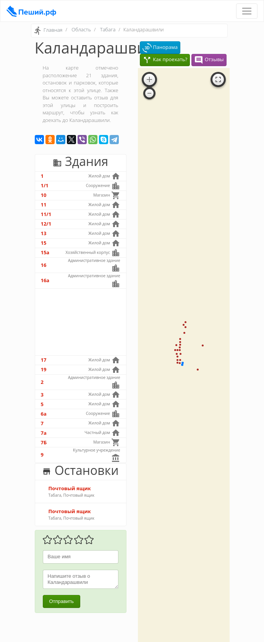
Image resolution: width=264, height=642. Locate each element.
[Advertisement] (80, 322)
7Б (44, 442)
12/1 (46, 223)
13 (44, 233)
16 (44, 265)
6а (44, 413)
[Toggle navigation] (247, 11)
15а (45, 252)
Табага (107, 29)
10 (44, 195)
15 (44, 242)
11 (44, 204)
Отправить (61, 601)
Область (81, 29)
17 (44, 359)
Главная (53, 30)
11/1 (46, 214)
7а (44, 432)
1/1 (45, 185)
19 (44, 369)
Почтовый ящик (70, 488)
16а (45, 280)
